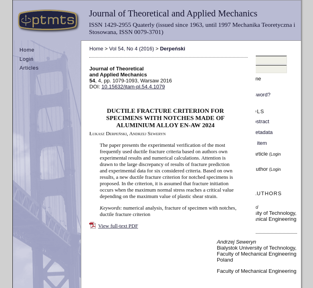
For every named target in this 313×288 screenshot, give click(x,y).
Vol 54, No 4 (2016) (131, 49)
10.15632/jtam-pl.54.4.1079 (133, 87)
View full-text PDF (118, 226)
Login (27, 59)
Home (27, 50)
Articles (29, 68)
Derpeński (172, 49)
